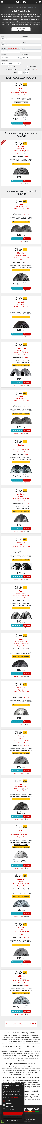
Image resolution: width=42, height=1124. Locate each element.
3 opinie (26, 357)
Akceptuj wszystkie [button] (13, 1113)
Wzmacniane (32, 66)
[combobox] (11, 39)
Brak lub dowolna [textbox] (10, 63)
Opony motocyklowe (21, 7)
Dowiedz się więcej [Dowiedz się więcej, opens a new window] (14, 1097)
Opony (13, 7)
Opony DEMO (31, 69)
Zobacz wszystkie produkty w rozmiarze (21, 1024)
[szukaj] (37, 2)
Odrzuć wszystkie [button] (13, 1117)
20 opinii (26, 214)
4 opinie (26, 156)
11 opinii (26, 745)
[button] (13, 1120)
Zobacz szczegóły (17, 123)
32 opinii (26, 503)
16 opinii (26, 697)
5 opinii (26, 600)
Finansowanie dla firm (18, 126)
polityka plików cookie (26, 1121)
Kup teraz (27, 123)
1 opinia (26, 454)
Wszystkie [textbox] (10, 39)
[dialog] (13, 1102)
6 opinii (26, 262)
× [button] (22, 1084)
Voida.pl (8, 7)
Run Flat (12, 66)
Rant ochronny (12, 69)
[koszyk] (40, 2)
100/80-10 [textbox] (10, 51)
